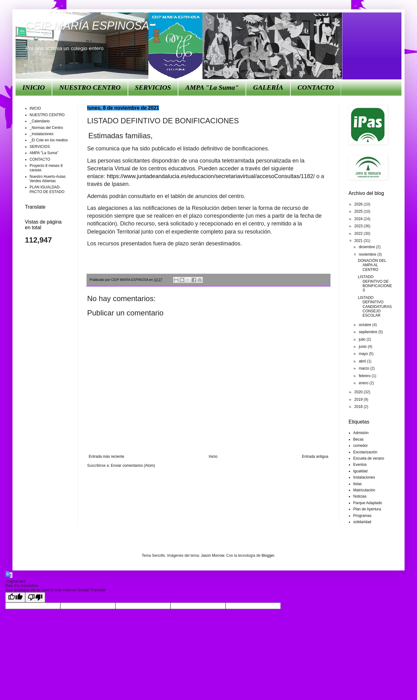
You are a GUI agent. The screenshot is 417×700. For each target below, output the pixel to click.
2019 (359, 399)
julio (363, 339)
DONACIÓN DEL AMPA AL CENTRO (372, 265)
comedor (360, 445)
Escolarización (365, 452)
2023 (359, 226)
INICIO (33, 87)
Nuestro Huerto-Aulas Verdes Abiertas (47, 178)
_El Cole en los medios (49, 140)
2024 (359, 219)
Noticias (360, 496)
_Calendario (40, 121)
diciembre (367, 247)
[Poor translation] (35, 597)
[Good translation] (15, 597)
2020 (359, 392)
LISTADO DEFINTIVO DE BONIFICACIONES (375, 283)
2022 (359, 233)
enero (364, 383)
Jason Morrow (212, 555)
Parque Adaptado (367, 503)
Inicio (213, 456)
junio (363, 346)
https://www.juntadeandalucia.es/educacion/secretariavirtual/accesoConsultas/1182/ (211, 176)
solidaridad (362, 522)
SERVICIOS (153, 87)
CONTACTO (316, 87)
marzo (364, 368)
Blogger (267, 555)
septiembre (368, 332)
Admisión (360, 433)
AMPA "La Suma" (212, 87)
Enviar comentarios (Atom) (133, 465)
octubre (365, 325)
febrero (365, 376)
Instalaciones (364, 477)
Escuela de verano (368, 458)
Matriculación (364, 490)
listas (357, 484)
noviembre (368, 254)
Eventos (360, 464)
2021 (359, 241)
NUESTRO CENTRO (89, 87)
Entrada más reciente (106, 456)
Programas (362, 515)
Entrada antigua (315, 456)
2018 (359, 406)
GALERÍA (268, 87)
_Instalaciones (42, 134)
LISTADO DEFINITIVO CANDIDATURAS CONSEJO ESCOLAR (375, 307)
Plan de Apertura (367, 509)
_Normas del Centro (46, 127)
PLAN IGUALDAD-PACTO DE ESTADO (47, 189)
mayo (364, 354)
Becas (358, 439)
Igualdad (360, 471)
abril (363, 361)
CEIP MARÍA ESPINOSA (87, 25)
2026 (359, 204)
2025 (359, 211)
